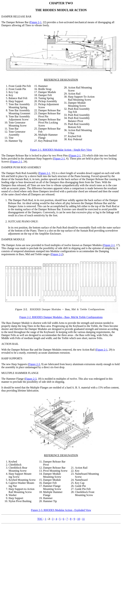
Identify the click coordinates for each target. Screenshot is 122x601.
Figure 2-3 (34, 364)
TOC (40, 518)
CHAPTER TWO (61, 3)
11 (83, 518)
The (3, 155)
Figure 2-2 (57, 254)
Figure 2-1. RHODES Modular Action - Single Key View (61, 149)
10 (78, 518)
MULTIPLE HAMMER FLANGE (20, 373)
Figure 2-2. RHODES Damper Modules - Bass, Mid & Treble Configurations (61, 317)
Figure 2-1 (35, 22)
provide (69, 329)
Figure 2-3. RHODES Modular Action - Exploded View (61, 510)
